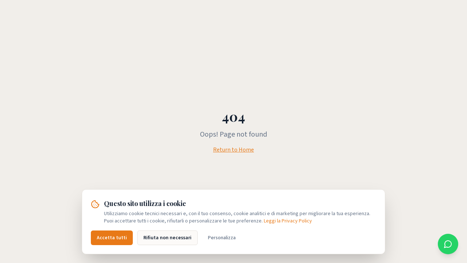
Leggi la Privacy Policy (288, 221)
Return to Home (233, 150)
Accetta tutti (112, 237)
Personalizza (222, 237)
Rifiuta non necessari (167, 237)
